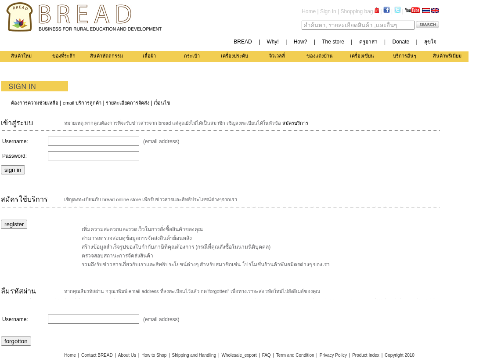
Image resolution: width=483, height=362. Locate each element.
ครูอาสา (368, 42)
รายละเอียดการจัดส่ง (127, 102)
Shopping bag (359, 11)
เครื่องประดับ (234, 55)
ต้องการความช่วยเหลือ (34, 102)
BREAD (243, 42)
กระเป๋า (192, 55)
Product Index (365, 355)
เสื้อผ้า (149, 55)
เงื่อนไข (162, 102)
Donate (400, 42)
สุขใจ (430, 42)
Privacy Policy (333, 355)
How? (300, 42)
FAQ (266, 355)
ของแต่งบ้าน (319, 55)
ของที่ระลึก (64, 55)
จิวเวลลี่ (277, 55)
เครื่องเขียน (362, 55)
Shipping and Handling (194, 355)
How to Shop (153, 355)
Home (309, 11)
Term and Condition (295, 355)
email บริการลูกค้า (82, 102)
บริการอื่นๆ (404, 55)
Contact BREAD (97, 355)
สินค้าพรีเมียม (447, 55)
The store (333, 42)
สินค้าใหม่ (21, 55)
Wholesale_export (238, 355)
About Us (127, 355)
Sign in (328, 11)
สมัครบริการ (295, 123)
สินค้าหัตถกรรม (106, 55)
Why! (273, 42)
